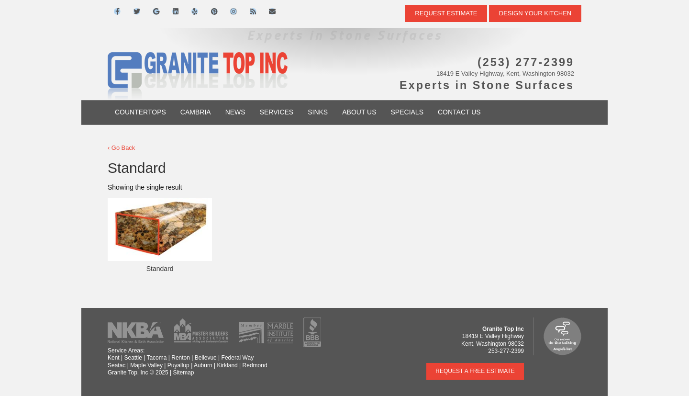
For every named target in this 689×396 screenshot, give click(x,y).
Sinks (318, 112)
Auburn (203, 365)
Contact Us (459, 112)
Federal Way (238, 357)
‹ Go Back (121, 147)
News (235, 112)
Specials (407, 112)
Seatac (116, 365)
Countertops (140, 112)
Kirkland (227, 365)
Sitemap (183, 372)
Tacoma (156, 357)
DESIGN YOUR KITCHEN (535, 13)
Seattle (133, 357)
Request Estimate (446, 13)
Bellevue (206, 357)
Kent (114, 357)
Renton (180, 357)
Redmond (255, 365)
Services (277, 112)
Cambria (195, 112)
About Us (359, 112)
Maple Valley (146, 365)
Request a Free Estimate (475, 371)
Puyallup (178, 365)
